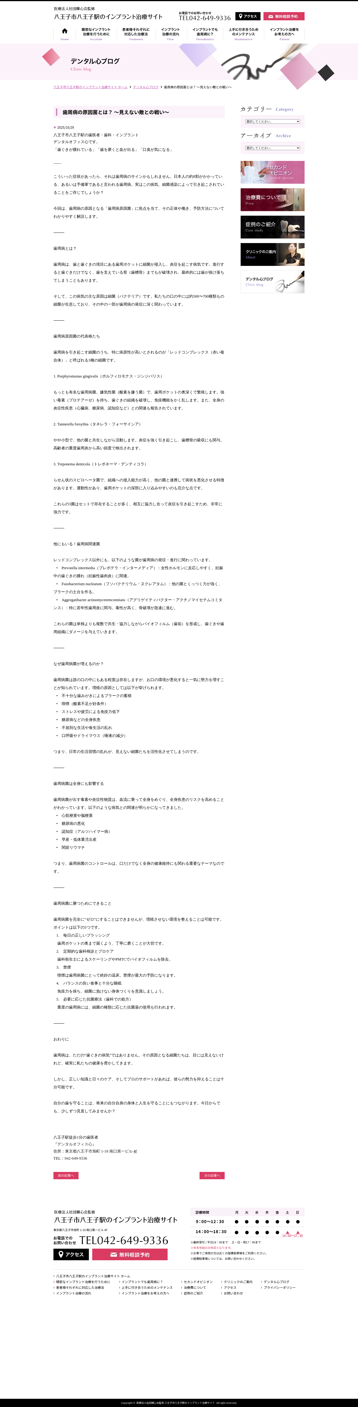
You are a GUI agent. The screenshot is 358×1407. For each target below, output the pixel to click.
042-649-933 (75, 1158)
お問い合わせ (233, 1293)
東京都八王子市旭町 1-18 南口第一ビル (99, 1151)
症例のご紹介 (193, 1293)
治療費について (195, 1287)
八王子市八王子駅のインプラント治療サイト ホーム (93, 1276)
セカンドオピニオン (198, 1281)
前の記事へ (66, 1175)
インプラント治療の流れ (73, 1293)
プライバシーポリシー (280, 1287)
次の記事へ (212, 1175)
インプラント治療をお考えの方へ (146, 1293)
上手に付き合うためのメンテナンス (147, 1287)
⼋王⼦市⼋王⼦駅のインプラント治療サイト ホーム (90, 87)
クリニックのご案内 (238, 1281)
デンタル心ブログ (145, 87)
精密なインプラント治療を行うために (83, 1281)
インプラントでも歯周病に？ (142, 1281)
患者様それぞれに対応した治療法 (80, 1287)
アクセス (230, 1287)
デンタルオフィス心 (74, 1144)
